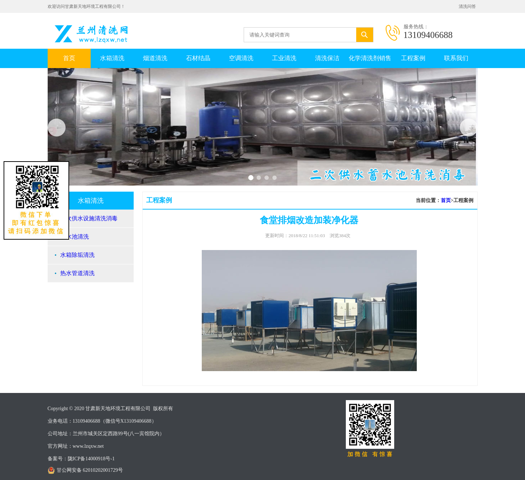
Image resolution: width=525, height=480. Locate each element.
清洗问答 (467, 6)
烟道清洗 (155, 58)
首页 (69, 58)
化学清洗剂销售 (370, 58)
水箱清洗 (112, 58)
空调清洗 (241, 58)
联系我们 (456, 58)
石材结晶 (198, 58)
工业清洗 (284, 58)
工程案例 (413, 58)
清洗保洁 (327, 58)
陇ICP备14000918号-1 (91, 458)
